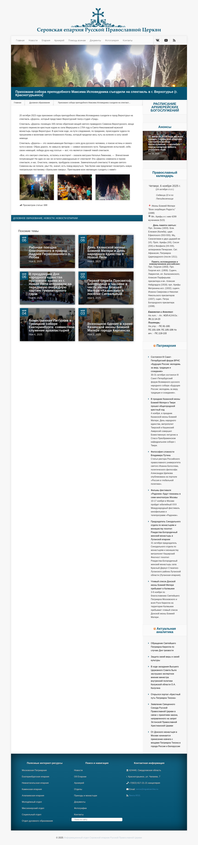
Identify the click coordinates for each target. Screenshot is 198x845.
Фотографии (80, 808)
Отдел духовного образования (37, 821)
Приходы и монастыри (85, 795)
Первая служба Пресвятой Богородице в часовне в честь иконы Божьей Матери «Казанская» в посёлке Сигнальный (109, 287)
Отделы (78, 789)
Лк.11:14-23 (154, 319)
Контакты (127, 40)
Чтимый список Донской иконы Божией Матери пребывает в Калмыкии (163, 585)
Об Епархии (80, 776)
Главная (20, 40)
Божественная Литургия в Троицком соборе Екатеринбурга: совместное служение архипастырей (51, 325)
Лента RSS (134, 795)
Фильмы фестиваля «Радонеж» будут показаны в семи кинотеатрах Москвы (166, 494)
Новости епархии (67, 218)
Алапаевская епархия (33, 795)
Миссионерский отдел (33, 808)
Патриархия (166, 345)
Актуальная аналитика (166, 630)
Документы (95, 40)
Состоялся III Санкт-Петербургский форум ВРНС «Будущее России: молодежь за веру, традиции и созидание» (165, 364)
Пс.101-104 (154, 330)
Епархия (46, 40)
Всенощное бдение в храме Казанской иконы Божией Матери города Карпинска (110, 327)
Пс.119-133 (161, 333)
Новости (33, 40)
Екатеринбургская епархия (35, 776)
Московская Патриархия (34, 770)
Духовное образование (39, 103)
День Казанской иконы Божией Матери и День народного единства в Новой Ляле (106, 252)
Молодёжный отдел (32, 802)
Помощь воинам (77, 40)
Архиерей (59, 40)
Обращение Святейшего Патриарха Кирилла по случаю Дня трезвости (163, 647)
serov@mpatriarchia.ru (147, 789)
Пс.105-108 (167, 330)
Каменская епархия (32, 789)
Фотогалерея (112, 40)
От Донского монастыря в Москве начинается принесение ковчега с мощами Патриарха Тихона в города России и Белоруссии (166, 739)
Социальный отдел (31, 814)
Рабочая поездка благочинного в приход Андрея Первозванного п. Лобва (50, 252)
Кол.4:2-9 (169, 315)
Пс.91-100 (164, 326)
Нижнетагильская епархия (35, 783)
